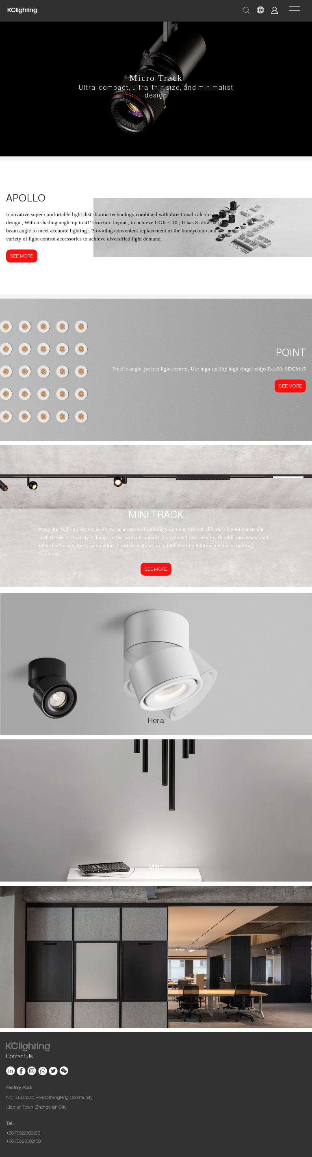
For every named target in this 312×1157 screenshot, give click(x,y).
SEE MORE (21, 256)
